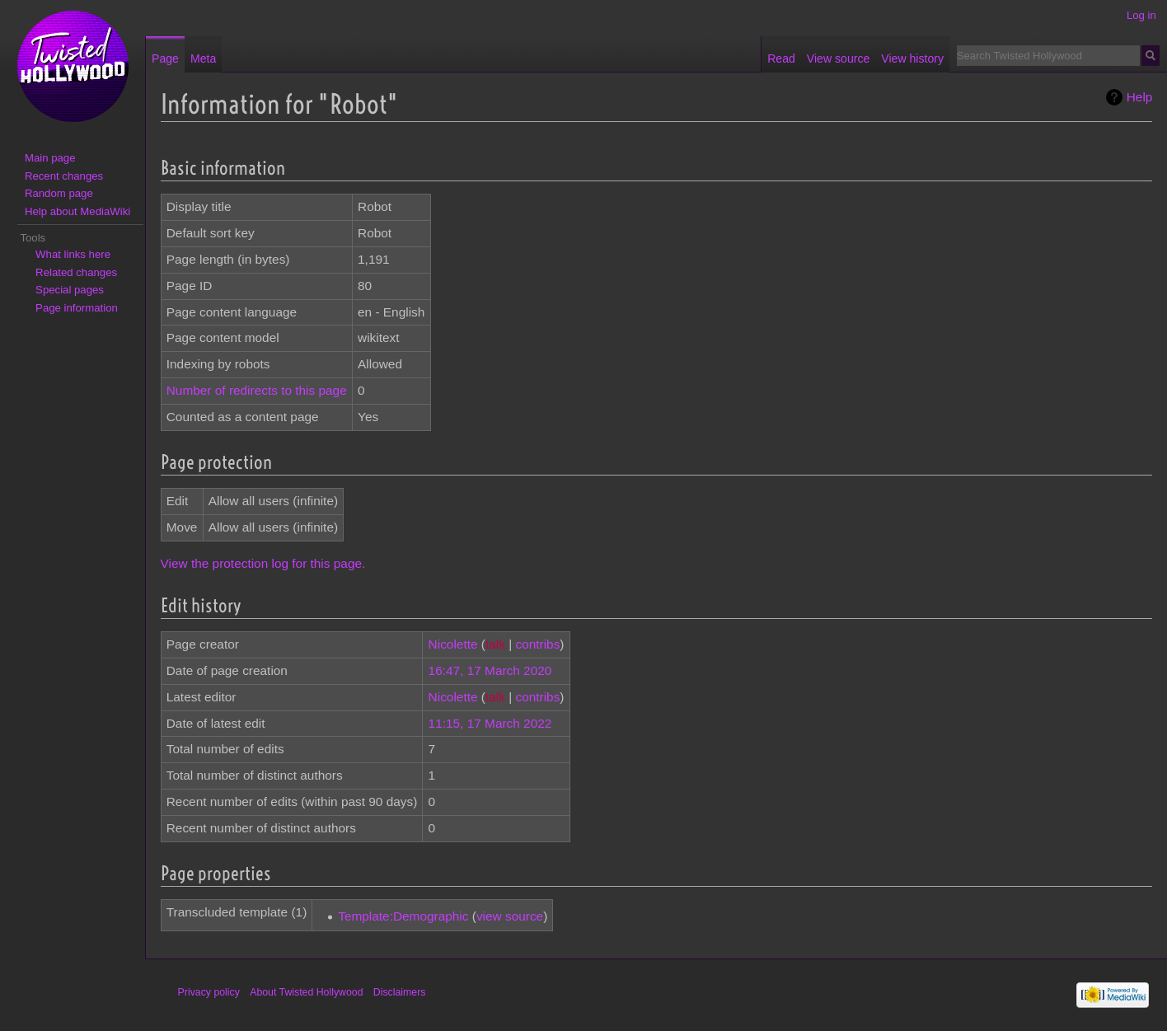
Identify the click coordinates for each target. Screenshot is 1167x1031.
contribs (537, 644)
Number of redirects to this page (256, 390)
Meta (203, 58)
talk (495, 644)
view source (509, 916)
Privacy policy (209, 992)
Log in (1141, 15)
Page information (76, 308)
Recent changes (64, 176)
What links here (72, 254)
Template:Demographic (403, 916)
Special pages (69, 290)
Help (1140, 97)
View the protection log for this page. (263, 563)
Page (165, 58)
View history (912, 58)
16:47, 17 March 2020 (490, 670)
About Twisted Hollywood (306, 992)
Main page (50, 158)
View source (838, 58)
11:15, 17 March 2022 (490, 723)
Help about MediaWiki (77, 211)
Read (781, 58)
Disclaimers (399, 992)
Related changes (76, 272)
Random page (59, 193)
